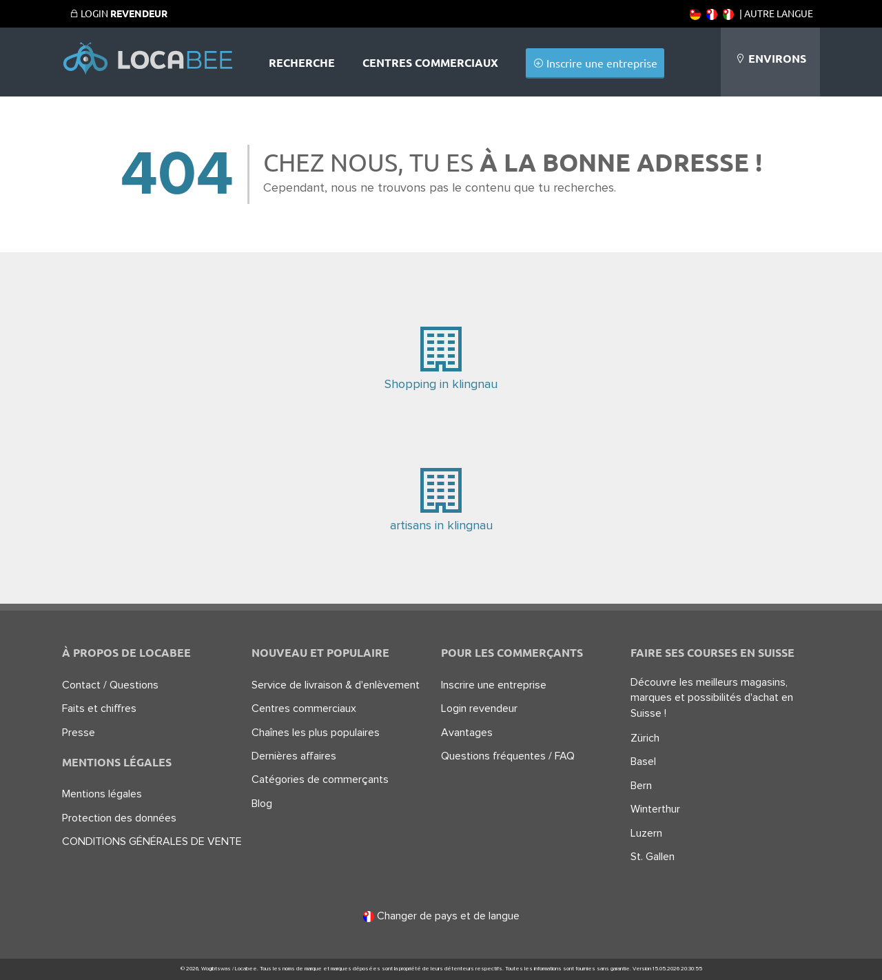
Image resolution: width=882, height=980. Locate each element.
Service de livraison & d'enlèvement (336, 685)
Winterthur (655, 809)
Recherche (302, 62)
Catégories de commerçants (320, 779)
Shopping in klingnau (441, 356)
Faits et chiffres (99, 708)
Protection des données (119, 818)
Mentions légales (102, 793)
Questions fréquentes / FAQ (508, 756)
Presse (78, 732)
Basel (643, 761)
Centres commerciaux (430, 62)
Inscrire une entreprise (595, 63)
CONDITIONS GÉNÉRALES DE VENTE (152, 841)
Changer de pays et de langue (441, 915)
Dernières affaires (294, 756)
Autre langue (778, 13)
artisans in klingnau (441, 497)
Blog (262, 803)
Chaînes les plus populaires (316, 732)
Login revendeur (479, 708)
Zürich (644, 738)
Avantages (467, 732)
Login (118, 13)
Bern (641, 785)
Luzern (646, 833)
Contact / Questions (110, 685)
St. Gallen (652, 856)
